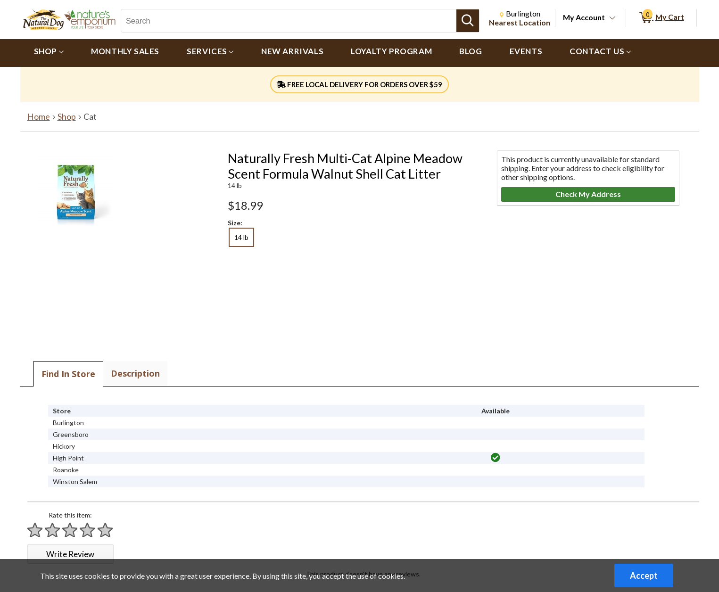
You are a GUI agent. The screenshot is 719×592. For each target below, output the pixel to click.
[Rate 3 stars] (70, 530)
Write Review (70, 554)
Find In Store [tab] (68, 373)
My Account (584, 17)
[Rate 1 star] (35, 530)
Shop (67, 117)
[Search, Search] (288, 20)
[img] (495, 457)
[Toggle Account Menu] (612, 18)
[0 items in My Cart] (661, 18)
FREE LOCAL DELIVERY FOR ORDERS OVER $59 (359, 84)
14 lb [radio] (241, 237)
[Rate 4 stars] (88, 530)
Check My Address (588, 193)
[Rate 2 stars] (53, 530)
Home (38, 117)
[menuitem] (49, 53)
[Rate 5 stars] (106, 530)
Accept (644, 575)
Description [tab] (135, 373)
